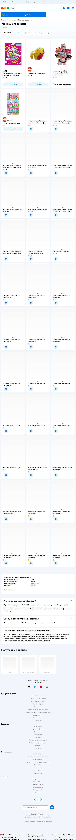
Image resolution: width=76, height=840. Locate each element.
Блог (38, 770)
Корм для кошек (38, 781)
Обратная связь (38, 718)
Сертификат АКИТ (38, 715)
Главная (3, 20)
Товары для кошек (38, 779)
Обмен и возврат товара (38, 701)
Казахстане (41, 821)
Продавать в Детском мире (38, 698)
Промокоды (38, 707)
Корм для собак (38, 787)
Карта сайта (38, 720)
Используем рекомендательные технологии (38, 818)
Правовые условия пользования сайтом (38, 816)
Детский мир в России (31, 821)
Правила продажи (38, 704)
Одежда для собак (38, 790)
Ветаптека (38, 793)
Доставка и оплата (38, 696)
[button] (27, 14)
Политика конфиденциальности (38, 709)
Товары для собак (38, 784)
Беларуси (49, 821)
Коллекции (12, 20)
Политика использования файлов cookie (38, 712)
